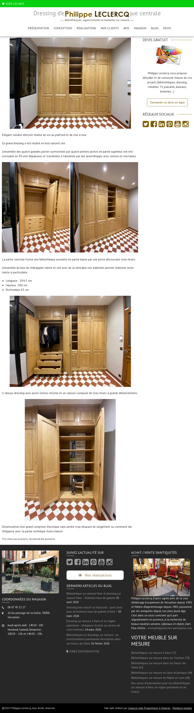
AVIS (126, 28)
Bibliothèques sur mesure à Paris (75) (153, 653)
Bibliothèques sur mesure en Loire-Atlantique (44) (161, 672)
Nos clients (110, 28)
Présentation (38, 28)
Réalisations (86, 28)
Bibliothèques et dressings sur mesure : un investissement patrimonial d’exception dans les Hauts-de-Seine (93, 639)
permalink (50, 539)
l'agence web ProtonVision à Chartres (149, 708)
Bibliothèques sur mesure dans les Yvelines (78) (160, 658)
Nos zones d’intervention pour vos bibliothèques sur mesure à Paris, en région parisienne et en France (160, 687)
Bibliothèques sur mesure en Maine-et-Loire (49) (160, 678)
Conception (63, 28)
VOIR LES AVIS (14, 4)
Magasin (140, 28)
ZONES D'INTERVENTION (84, 651)
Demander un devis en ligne (167, 102)
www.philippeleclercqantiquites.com (170, 628)
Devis (167, 28)
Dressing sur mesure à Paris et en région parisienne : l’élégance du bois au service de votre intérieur (93, 625)
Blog (154, 28)
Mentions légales (182, 708)
